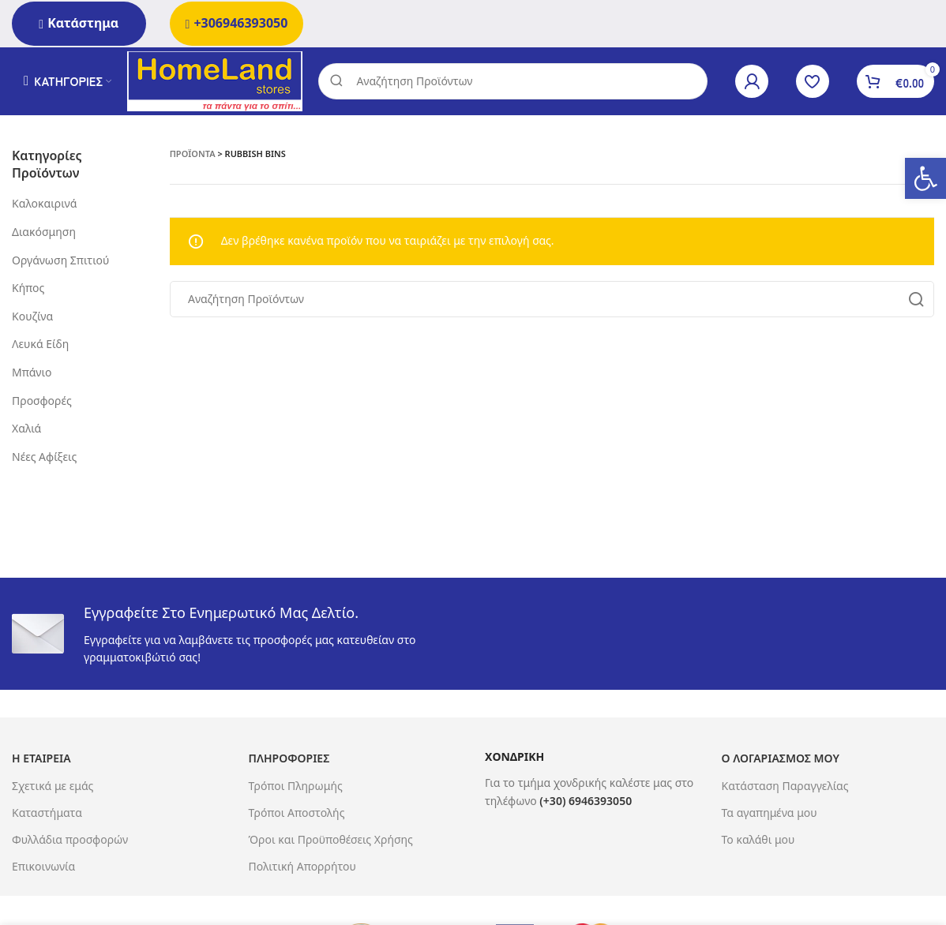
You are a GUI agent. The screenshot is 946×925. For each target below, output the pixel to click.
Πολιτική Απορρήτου (302, 870)
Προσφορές (42, 403)
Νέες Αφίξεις (44, 459)
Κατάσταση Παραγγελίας (785, 788)
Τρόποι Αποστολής (297, 815)
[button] (925, 178)
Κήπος (28, 291)
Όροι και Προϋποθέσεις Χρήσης (331, 842)
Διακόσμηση (44, 234)
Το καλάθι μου (758, 842)
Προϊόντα (193, 157)
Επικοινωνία (43, 870)
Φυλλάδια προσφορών (70, 842)
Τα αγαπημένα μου (769, 815)
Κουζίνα (32, 319)
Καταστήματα (47, 815)
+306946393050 (237, 23)
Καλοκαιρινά (44, 207)
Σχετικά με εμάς (52, 788)
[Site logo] (220, 81)
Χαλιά (26, 432)
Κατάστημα (78, 23)
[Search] (518, 83)
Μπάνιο (31, 375)
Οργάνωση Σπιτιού (60, 263)
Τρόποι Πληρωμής (296, 788)
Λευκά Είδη (40, 347)
